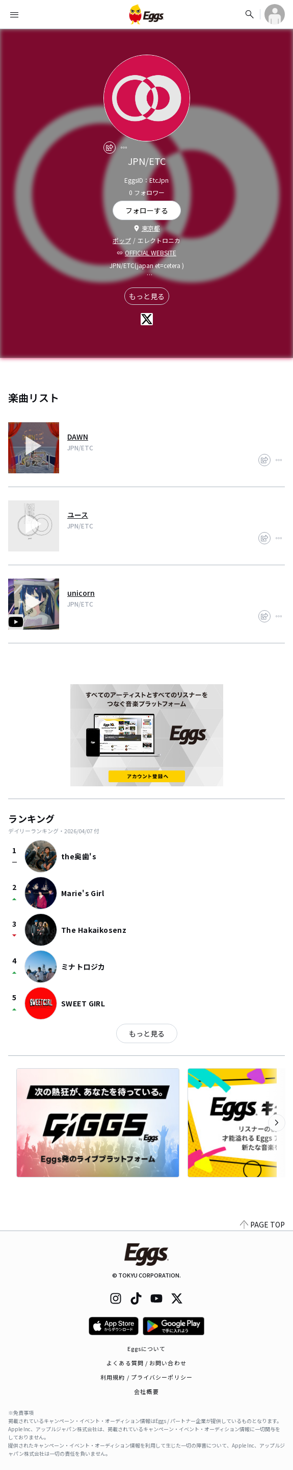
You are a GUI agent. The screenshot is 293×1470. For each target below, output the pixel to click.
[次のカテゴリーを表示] (276, 1122)
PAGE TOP (262, 1224)
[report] (124, 147)
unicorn (81, 593)
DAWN (77, 436)
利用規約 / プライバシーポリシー (146, 1377)
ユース (77, 515)
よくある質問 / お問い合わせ (146, 1363)
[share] (109, 147)
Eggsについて (146, 1348)
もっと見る (147, 296)
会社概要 (146, 1391)
